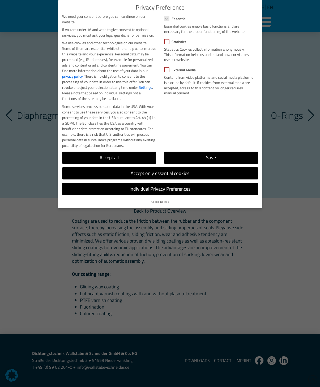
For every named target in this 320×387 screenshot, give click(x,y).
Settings (145, 87)
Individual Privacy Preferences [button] (160, 188)
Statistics (177, 42)
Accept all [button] (109, 157)
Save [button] (211, 157)
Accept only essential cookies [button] (160, 173)
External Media (181, 70)
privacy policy (72, 76)
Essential (177, 18)
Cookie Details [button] (160, 202)
